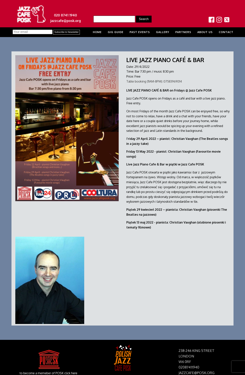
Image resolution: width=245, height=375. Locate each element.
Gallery (162, 32)
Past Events (140, 32)
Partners (183, 32)
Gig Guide (115, 32)
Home (97, 32)
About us (205, 32)
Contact (226, 32)
